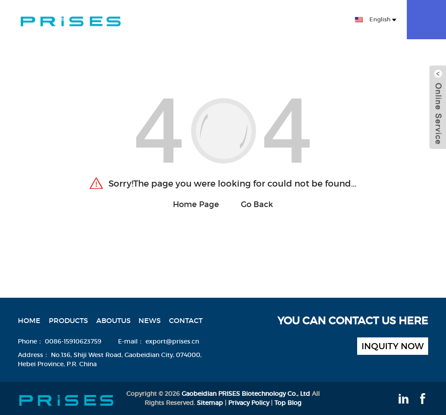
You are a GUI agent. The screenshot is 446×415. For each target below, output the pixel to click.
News (273, 21)
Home (152, 21)
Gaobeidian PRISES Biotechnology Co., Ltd (246, 394)
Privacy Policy (248, 403)
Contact (308, 21)
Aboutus (238, 21)
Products (192, 21)
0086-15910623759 (73, 341)
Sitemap (210, 403)
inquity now (393, 346)
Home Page (196, 204)
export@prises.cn (172, 341)
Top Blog (287, 403)
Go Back (257, 204)
